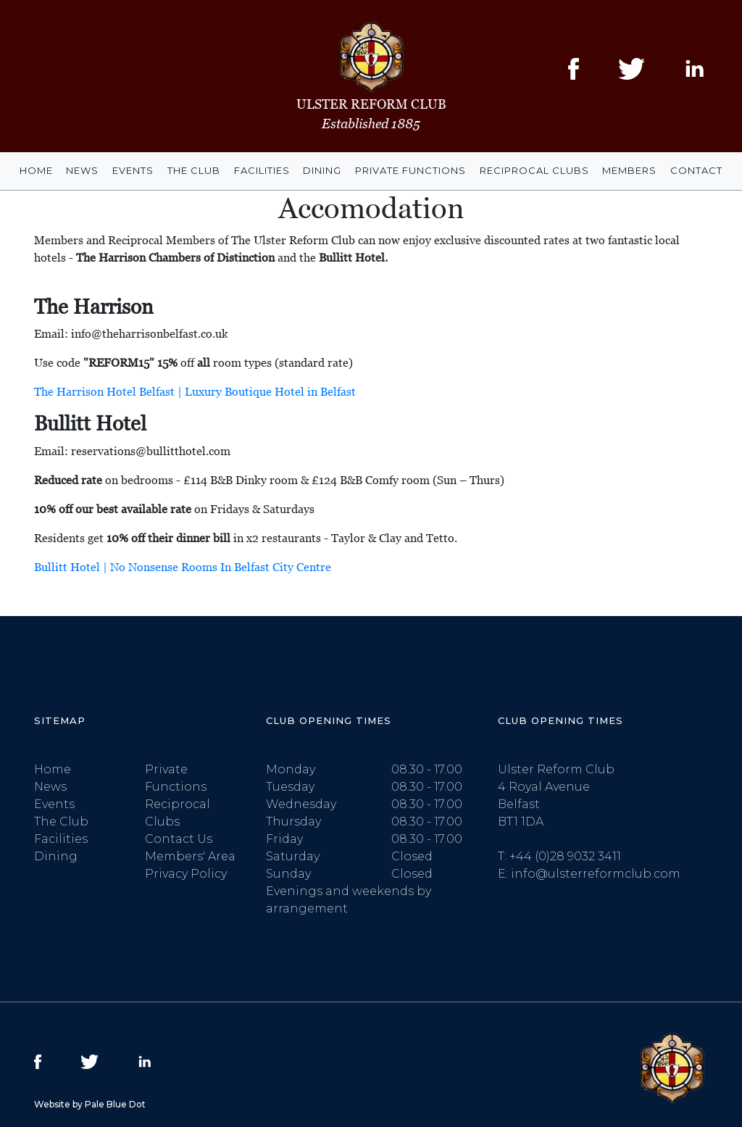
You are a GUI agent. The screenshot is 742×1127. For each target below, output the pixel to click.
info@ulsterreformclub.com (595, 874)
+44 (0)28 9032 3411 (565, 856)
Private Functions (410, 170)
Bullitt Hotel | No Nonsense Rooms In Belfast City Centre (182, 566)
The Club (193, 170)
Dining (322, 170)
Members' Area (190, 856)
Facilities (262, 170)
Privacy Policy (186, 874)
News (82, 170)
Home (36, 170)
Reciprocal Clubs (534, 170)
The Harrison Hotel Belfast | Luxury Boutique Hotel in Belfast (195, 391)
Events (133, 170)
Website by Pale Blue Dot (90, 1104)
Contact (696, 170)
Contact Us (178, 839)
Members (629, 170)
